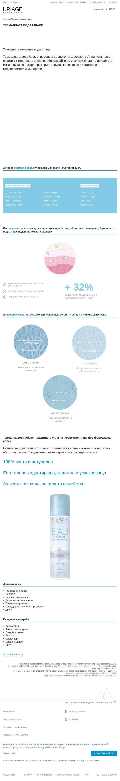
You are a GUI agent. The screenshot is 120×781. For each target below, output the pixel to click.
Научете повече (92, 760)
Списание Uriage (56, 2)
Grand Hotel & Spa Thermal (15, 727)
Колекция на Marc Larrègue (15, 735)
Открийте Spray (13, 655)
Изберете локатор (107, 775)
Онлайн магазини (97, 2)
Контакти (113, 2)
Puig (86, 775)
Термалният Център (12, 719)
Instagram (71, 720)
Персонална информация (67, 775)
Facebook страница (75, 712)
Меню (112, 9)
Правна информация (44, 775)
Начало (6, 19)
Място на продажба (77, 2)
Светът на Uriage (10, 2)
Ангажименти (9, 711)
